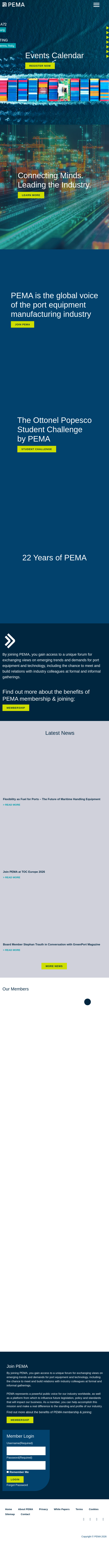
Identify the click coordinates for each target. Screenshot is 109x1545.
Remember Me (19, 1472)
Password (19, 1457)
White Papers (62, 1509)
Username (20, 1443)
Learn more (31, 195)
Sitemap (10, 1514)
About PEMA (25, 1509)
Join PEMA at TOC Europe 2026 (24, 871)
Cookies (93, 1509)
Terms (79, 1509)
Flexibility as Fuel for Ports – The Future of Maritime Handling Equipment (51, 799)
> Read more (11, 804)
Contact (25, 1514)
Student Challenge (36, 449)
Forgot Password (17, 1485)
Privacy (43, 1509)
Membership (16, 707)
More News (54, 966)
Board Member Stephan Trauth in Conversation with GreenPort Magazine (51, 944)
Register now (40, 65)
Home (8, 1509)
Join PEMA (22, 324)
